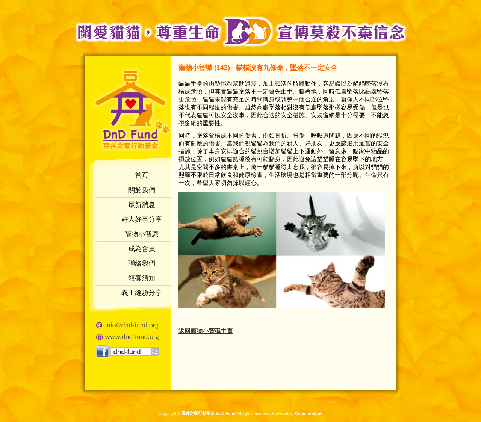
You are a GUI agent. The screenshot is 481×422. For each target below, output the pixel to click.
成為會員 (141, 249)
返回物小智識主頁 (205, 331)
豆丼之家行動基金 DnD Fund (209, 413)
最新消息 (141, 205)
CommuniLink (308, 413)
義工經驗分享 (141, 292)
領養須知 (141, 278)
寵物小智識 (142, 234)
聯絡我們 (141, 263)
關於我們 (141, 190)
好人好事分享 (141, 219)
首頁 (141, 175)
